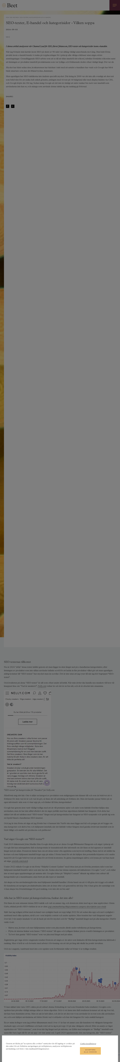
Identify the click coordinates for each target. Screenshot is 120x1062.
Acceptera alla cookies (90, 1051)
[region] (60, 1048)
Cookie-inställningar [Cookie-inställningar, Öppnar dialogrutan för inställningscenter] (88, 1044)
